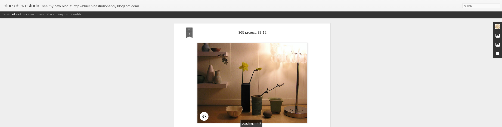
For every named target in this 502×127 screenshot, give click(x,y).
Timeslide (76, 14)
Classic (6, 14)
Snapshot (63, 14)
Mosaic (40, 14)
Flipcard (16, 14)
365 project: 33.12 (252, 32)
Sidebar (51, 14)
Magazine (28, 14)
